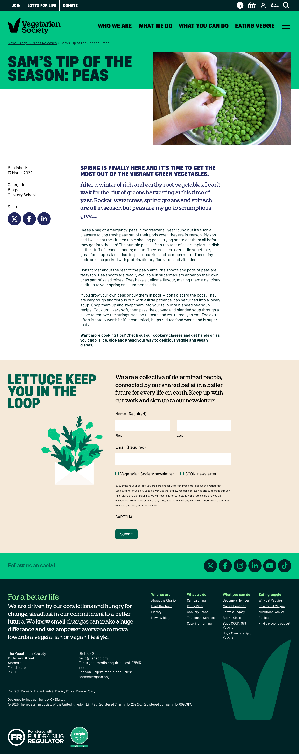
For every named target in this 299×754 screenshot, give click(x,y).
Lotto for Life (42, 5)
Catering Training (199, 623)
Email (130, 447)
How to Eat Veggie (272, 606)
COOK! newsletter (200, 473)
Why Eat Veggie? (270, 600)
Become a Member (236, 600)
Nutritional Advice (272, 612)
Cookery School (22, 194)
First (118, 435)
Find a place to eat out (274, 623)
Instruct (32, 699)
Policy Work (195, 606)
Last (180, 435)
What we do (155, 25)
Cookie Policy (85, 691)
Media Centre (43, 691)
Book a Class (232, 617)
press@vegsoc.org (94, 676)
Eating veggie (255, 25)
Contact (13, 691)
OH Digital (57, 699)
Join (16, 5)
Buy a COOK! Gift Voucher (234, 625)
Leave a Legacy (234, 612)
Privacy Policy (188, 500)
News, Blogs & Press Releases (32, 42)
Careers (27, 691)
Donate (70, 5)
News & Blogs (161, 617)
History (156, 612)
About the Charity (163, 600)
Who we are (115, 25)
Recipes (264, 617)
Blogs (13, 189)
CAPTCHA (123, 516)
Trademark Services (201, 617)
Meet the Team (161, 606)
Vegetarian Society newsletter (147, 473)
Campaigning (196, 600)
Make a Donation (234, 606)
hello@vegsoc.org (93, 658)
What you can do (204, 25)
